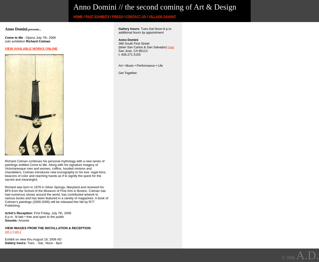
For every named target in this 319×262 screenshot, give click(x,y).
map (171, 47)
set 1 (8, 232)
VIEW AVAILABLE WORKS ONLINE (31, 48)
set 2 (17, 232)
